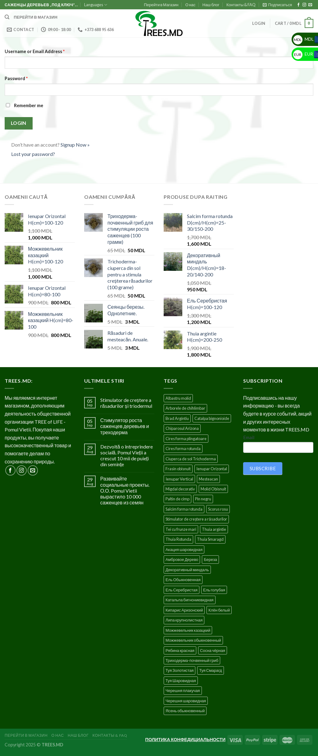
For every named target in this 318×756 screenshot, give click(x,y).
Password (16, 78)
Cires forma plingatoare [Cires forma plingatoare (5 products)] (186, 438)
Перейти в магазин (35, 17)
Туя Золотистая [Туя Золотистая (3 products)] (179, 670)
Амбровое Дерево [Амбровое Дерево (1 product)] (182, 559)
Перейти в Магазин (161, 4)
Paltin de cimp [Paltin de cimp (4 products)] (177, 498)
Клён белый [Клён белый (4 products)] (219, 610)
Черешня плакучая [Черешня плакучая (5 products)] (183, 690)
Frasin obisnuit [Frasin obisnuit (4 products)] (178, 468)
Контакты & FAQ (241, 4)
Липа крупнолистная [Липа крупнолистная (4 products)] (184, 619)
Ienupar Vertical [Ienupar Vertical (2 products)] (179, 478)
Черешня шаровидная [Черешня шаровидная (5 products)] (186, 700)
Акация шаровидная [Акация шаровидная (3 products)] (184, 549)
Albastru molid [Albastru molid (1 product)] (178, 398)
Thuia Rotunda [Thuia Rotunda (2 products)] (178, 539)
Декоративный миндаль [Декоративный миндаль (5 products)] (187, 569)
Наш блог (211, 4)
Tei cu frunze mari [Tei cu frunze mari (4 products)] (181, 529)
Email (248, 437)
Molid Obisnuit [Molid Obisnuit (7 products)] (213, 488)
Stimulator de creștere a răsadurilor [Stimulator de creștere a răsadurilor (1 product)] (196, 519)
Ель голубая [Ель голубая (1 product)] (214, 589)
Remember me (24, 105)
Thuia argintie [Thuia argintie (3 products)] (214, 529)
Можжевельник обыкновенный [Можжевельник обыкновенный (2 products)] (193, 640)
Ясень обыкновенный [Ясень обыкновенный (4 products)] (185, 710)
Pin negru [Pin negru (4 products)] (203, 498)
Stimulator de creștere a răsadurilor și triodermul (126, 403)
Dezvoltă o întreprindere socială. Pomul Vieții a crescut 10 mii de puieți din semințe (126, 455)
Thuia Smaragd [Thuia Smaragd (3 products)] (210, 539)
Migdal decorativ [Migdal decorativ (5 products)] (180, 488)
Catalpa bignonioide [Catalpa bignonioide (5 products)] (211, 418)
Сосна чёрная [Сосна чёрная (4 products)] (212, 650)
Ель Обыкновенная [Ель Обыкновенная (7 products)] (183, 579)
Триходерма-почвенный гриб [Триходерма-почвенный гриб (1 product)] (192, 660)
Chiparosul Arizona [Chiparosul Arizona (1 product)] (182, 428)
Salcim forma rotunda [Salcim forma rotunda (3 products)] (184, 509)
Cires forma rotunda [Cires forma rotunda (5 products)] (183, 448)
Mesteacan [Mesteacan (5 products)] (208, 478)
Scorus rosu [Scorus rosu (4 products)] (218, 509)
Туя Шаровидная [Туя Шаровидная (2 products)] (181, 680)
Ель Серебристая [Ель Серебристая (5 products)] (182, 589)
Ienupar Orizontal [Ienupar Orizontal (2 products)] (211, 468)
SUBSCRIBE (263, 468)
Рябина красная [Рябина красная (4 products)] (180, 650)
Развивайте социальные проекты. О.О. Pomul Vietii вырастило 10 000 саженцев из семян (124, 490)
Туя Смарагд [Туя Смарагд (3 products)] (210, 670)
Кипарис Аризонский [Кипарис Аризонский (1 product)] (184, 610)
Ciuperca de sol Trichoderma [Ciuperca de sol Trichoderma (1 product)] (191, 458)
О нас (190, 4)
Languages (95, 5)
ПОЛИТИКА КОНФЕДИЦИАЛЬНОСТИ (185, 739)
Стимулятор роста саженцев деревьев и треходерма (124, 426)
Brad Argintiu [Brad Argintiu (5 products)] (177, 418)
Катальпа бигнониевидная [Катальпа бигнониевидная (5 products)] (190, 599)
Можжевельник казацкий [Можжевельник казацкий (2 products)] (188, 630)
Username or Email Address (35, 51)
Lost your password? (33, 154)
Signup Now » (75, 145)
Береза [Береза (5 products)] (210, 559)
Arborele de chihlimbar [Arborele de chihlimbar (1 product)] (185, 408)
